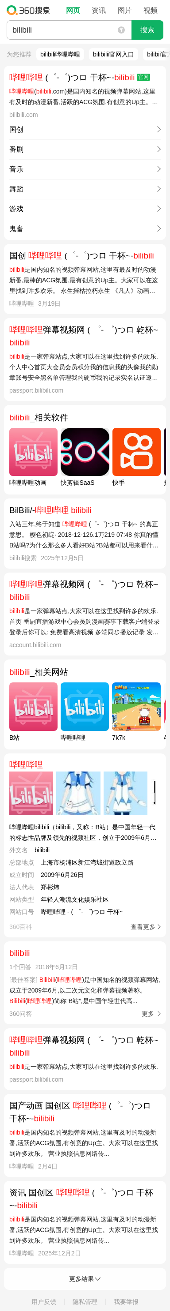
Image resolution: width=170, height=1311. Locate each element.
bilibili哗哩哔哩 (60, 54)
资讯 (99, 10)
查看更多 (143, 926)
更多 (148, 1013)
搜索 (147, 30)
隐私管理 (85, 1301)
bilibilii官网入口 (113, 54)
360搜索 (30, 10)
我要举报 (126, 1301)
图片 (125, 10)
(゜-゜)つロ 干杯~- (79, 77)
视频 (150, 10)
